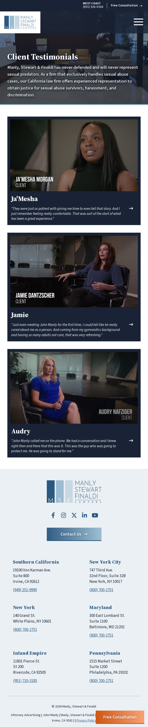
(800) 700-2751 (101, 590)
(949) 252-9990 (25, 590)
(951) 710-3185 (25, 681)
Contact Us (74, 534)
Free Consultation (126, 5)
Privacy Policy (86, 720)
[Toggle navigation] (138, 22)
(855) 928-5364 (93, 5)
